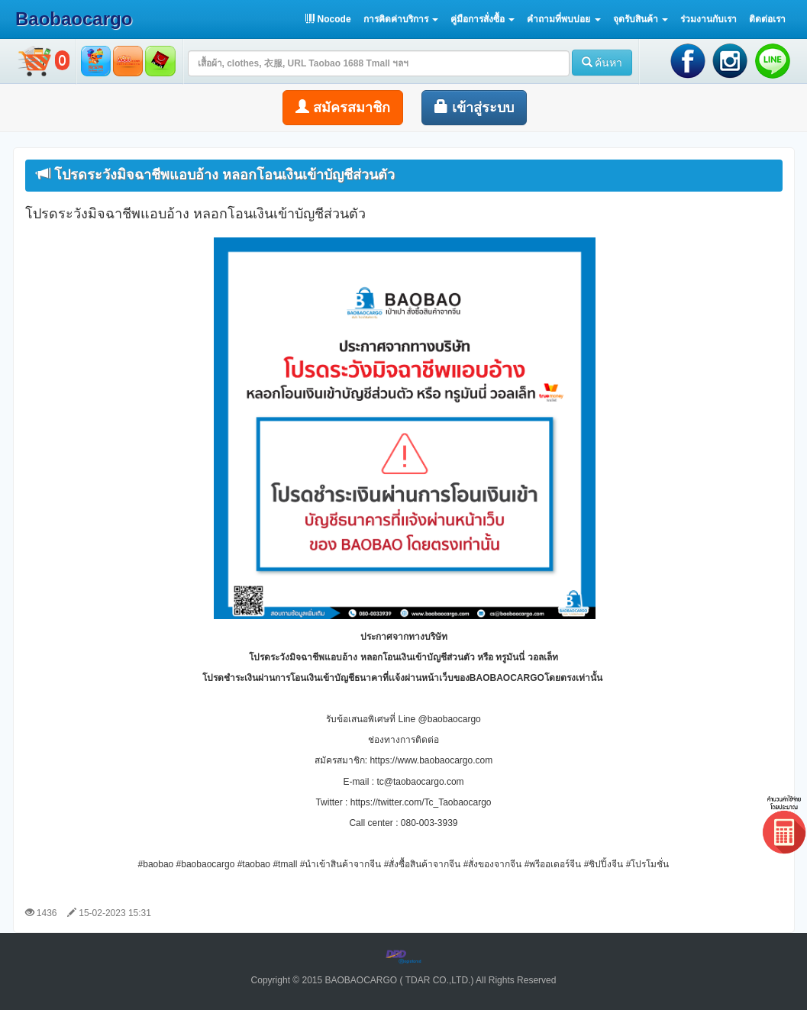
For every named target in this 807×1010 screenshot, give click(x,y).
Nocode (327, 19)
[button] (400, 19)
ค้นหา (602, 62)
